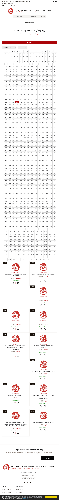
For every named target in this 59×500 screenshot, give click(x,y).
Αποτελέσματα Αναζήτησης (32, 34)
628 (32, 160)
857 (51, 201)
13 (39, 51)
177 (21, 79)
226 (47, 87)
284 (54, 97)
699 (36, 173)
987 (13, 226)
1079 (41, 244)
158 (54, 74)
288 (17, 99)
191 (21, 82)
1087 (23, 247)
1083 (6, 247)
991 (28, 226)
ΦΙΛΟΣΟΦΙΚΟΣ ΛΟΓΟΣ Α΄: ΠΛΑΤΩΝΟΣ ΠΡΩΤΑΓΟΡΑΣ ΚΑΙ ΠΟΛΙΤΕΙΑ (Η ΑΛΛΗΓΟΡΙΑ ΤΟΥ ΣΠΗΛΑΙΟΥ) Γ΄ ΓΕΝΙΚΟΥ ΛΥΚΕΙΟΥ (15, 410)
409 (51, 120)
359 (21, 112)
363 (36, 112)
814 (47, 193)
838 (32, 198)
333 (28, 107)
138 (32, 71)
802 (54, 191)
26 (27, 54)
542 (25, 145)
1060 (10, 241)
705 (6, 175)
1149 (35, 259)
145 (6, 74)
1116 (45, 252)
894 (32, 208)
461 (36, 130)
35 (55, 54)
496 (10, 137)
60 (27, 59)
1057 (50, 239)
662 (54, 165)
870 (47, 203)
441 (13, 127)
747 (6, 183)
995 (43, 226)
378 (39, 115)
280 (39, 97)
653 (21, 165)
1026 (19, 234)
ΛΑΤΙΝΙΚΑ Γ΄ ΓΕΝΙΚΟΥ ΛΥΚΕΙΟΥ (15, 380)
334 (32, 107)
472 (25, 132)
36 (5, 56)
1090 (36, 247)
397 (6, 120)
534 (47, 142)
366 (47, 112)
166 (32, 76)
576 (47, 150)
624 (17, 160)
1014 (19, 231)
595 (13, 155)
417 (28, 122)
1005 (32, 229)
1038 (19, 236)
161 (13, 76)
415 (21, 122)
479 (51, 132)
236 (32, 89)
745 (51, 181)
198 (47, 82)
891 (21, 208)
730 (47, 178)
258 (10, 94)
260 (17, 94)
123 (28, 69)
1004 (28, 229)
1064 (28, 241)
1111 (23, 252)
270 (54, 94)
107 (21, 66)
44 (30, 56)
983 (51, 224)
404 (32, 120)
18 (55, 51)
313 (6, 104)
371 (13, 115)
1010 (54, 229)
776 (10, 188)
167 (36, 76)
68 (52, 59)
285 (6, 99)
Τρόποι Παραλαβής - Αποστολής (7, 481)
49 (45, 56)
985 (6, 226)
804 (10, 193)
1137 (32, 257)
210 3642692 (15, 1)
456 (17, 130)
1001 (14, 229)
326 (54, 104)
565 (6, 150)
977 (28, 224)
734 (10, 181)
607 (6, 158)
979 (36, 224)
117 (6, 69)
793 (21, 191)
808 (25, 193)
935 (28, 216)
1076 (28, 244)
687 (43, 170)
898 (47, 208)
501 (28, 137)
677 (6, 170)
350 (39, 109)
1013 (15, 231)
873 (6, 206)
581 (13, 153)
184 (47, 79)
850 (25, 201)
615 (36, 158)
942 (54, 216)
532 (39, 142)
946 (17, 219)
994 (39, 226)
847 (13, 201)
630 (39, 160)
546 (39, 145)
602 (39, 155)
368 (54, 112)
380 (47, 115)
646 (47, 163)
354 (54, 109)
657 (36, 165)
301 (13, 102)
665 (13, 168)
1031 (41, 234)
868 (39, 203)
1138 (36, 257)
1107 (6, 252)
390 (32, 117)
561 (43, 148)
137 (28, 71)
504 (39, 137)
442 (17, 127)
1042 (36, 236)
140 (39, 71)
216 (10, 87)
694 (17, 173)
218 (17, 87)
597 (21, 155)
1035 (6, 236)
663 (6, 168)
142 (47, 71)
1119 (6, 254)
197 (43, 82)
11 (33, 51)
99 (43, 64)
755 (36, 183)
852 (32, 201)
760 (54, 183)
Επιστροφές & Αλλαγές (7, 487)
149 (21, 74)
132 (10, 71)
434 (39, 125)
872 (54, 203)
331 (21, 107)
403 (28, 120)
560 (39, 148)
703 (51, 173)
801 (51, 191)
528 (25, 142)
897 (43, 208)
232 (17, 89)
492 (47, 135)
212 (47, 84)
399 (13, 120)
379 (43, 115)
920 (25, 214)
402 (25, 120)
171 (51, 76)
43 (27, 56)
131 (6, 71)
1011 (6, 231)
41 (21, 56)
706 (10, 175)
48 (42, 56)
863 (21, 203)
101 (50, 64)
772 (47, 186)
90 (15, 64)
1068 (45, 241)
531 (36, 142)
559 (36, 148)
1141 (50, 257)
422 (47, 122)
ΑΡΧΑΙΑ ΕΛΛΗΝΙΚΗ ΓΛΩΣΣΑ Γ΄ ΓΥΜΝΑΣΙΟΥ (15, 327)
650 (10, 165)
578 (54, 150)
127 (43, 69)
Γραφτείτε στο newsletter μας (29, 437)
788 (54, 188)
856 (47, 201)
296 (47, 99)
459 (28, 130)
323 (43, 104)
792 (17, 191)
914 (54, 211)
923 (36, 214)
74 (17, 61)
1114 (36, 252)
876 (17, 206)
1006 (36, 229)
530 (32, 142)
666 (17, 168)
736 (17, 181)
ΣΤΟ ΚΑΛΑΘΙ (18, 283)
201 (6, 84)
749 (13, 183)
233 (21, 89)
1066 (36, 241)
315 (13, 104)
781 (28, 188)
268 (47, 94)
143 (51, 71)
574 (39, 150)
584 (25, 153)
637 (13, 163)
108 (25, 66)
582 (17, 153)
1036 (10, 236)
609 (13, 158)
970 (54, 221)
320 (32, 104)
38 (11, 56)
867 (36, 203)
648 (54, 163)
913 (51, 211)
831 (6, 198)
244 (10, 92)
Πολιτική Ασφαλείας (7, 484)
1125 (32, 254)
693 (13, 173)
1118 (54, 252)
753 (28, 183)
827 (43, 196)
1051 (23, 239)
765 (21, 186)
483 (13, 135)
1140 (45, 257)
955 (51, 219)
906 (25, 211)
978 (32, 224)
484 (17, 135)
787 (51, 188)
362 (32, 112)
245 (13, 92)
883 (43, 206)
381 (51, 115)
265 (36, 94)
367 (51, 112)
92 (21, 64)
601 (36, 155)
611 (21, 158)
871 (51, 203)
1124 (28, 254)
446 (32, 127)
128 (47, 69)
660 (47, 165)
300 (10, 102)
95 (30, 64)
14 (42, 51)
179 (28, 79)
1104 (45, 249)
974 (17, 224)
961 (21, 221)
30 (39, 54)
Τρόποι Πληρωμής (6, 477)
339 (51, 107)
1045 (50, 236)
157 (51, 74)
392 (39, 117)
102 (54, 64)
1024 (10, 234)
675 (51, 168)
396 (54, 117)
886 (54, 206)
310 (47, 102)
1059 (6, 241)
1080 (45, 244)
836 (25, 198)
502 (32, 137)
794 (25, 191)
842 (47, 198)
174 (10, 79)
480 (54, 132)
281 (43, 97)
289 (21, 99)
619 (51, 158)
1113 (32, 252)
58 (21, 59)
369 (6, 115)
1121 (15, 254)
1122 (19, 254)
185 (51, 79)
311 (51, 102)
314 (10, 104)
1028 (28, 234)
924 (39, 214)
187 (6, 82)
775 (6, 188)
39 (14, 56)
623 (13, 160)
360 (25, 112)
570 (25, 150)
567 (13, 150)
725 (28, 178)
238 (39, 89)
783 (36, 188)
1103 (41, 249)
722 (17, 178)
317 (21, 104)
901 (6, 211)
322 (39, 104)
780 (25, 188)
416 (25, 122)
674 (47, 168)
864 (25, 203)
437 (51, 125)
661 (51, 165)
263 (28, 94)
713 (36, 175)
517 (36, 140)
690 (54, 170)
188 (10, 82)
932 (17, 216)
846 (10, 201)
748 (10, 183)
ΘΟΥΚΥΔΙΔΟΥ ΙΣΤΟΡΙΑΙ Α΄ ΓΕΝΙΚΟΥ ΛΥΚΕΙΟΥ (43, 355)
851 (28, 201)
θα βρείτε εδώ (18, 498)
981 (43, 224)
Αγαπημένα (53, 1)
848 (17, 201)
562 (47, 148)
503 (36, 137)
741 (36, 181)
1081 (50, 244)
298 (54, 99)
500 (25, 137)
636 (10, 163)
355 (6, 112)
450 (47, 127)
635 (6, 163)
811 (36, 193)
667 (21, 168)
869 (43, 203)
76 (24, 61)
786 (47, 188)
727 (36, 178)
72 (11, 61)
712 (32, 175)
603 (43, 155)
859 (6, 203)
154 (39, 74)
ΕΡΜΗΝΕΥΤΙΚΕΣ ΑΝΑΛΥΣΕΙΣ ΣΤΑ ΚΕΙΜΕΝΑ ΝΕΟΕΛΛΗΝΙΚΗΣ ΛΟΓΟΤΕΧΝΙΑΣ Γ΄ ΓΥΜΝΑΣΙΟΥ (43, 328)
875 (13, 206)
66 (45, 59)
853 (36, 201)
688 (47, 170)
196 (39, 82)
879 (28, 206)
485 (21, 135)
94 (27, 64)
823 (28, 196)
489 (36, 135)
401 (21, 120)
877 (21, 206)
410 (54, 120)
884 (47, 206)
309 (43, 102)
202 (10, 84)
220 (25, 87)
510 (10, 140)
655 (28, 165)
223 (36, 87)
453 (6, 130)
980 (39, 224)
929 (6, 216)
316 (17, 104)
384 (10, 117)
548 (47, 145)
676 (54, 168)
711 (28, 175)
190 (17, 82)
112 (39, 66)
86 (55, 61)
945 (13, 219)
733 (6, 181)
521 (51, 140)
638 (17, 163)
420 (39, 122)
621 (6, 160)
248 (25, 92)
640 (25, 163)
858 (54, 201)
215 (6, 87)
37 (8, 56)
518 (39, 140)
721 (13, 178)
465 (51, 130)
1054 (36, 239)
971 (6, 224)
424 (54, 122)
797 (36, 191)
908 (32, 211)
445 (28, 127)
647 (51, 163)
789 (6, 191)
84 (49, 61)
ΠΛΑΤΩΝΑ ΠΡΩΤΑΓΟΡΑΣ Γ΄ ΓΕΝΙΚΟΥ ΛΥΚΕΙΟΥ (15, 355)
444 (25, 127)
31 (42, 54)
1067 (41, 241)
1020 (45, 231)
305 (28, 102)
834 (17, 198)
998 (54, 226)
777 (13, 188)
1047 (6, 239)
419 (36, 122)
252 (39, 92)
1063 (23, 241)
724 (25, 178)
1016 (28, 231)
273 (13, 97)
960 (17, 221)
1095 (6, 249)
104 (10, 66)
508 (54, 137)
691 (6, 173)
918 (17, 214)
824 (32, 196)
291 (28, 99)
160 (10, 76)
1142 (54, 257)
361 (28, 112)
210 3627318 (6, 1)
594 (10, 155)
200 (54, 82)
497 (13, 137)
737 (21, 181)
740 (32, 181)
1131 (6, 257)
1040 (28, 236)
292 (32, 99)
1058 (54, 239)
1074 (19, 244)
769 (36, 186)
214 (54, 84)
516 (32, 140)
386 (17, 117)
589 (43, 153)
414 (17, 122)
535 (51, 142)
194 (32, 82)
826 (39, 196)
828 (47, 196)
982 (47, 224)
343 (13, 109)
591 (51, 153)
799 (43, 191)
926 (47, 214)
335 (36, 107)
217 (13, 87)
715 (43, 175)
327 (6, 107)
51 (52, 56)
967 (43, 221)
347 (28, 109)
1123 (23, 254)
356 (10, 112)
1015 (23, 231)
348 (32, 109)
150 (25, 74)
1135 (23, 257)
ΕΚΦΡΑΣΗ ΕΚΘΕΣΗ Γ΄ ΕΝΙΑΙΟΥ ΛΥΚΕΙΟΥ (16, 300)
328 (10, 107)
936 (32, 216)
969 (51, 221)
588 (39, 153)
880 (32, 206)
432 (32, 125)
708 (17, 175)
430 (25, 125)
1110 (19, 252)
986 (10, 226)
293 (36, 99)
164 (25, 76)
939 (43, 216)
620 (54, 158)
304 (25, 102)
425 (6, 125)
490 (39, 135)
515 (28, 140)
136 (25, 71)
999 (6, 229)
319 (28, 104)
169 (43, 76)
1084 (10, 247)
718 (54, 175)
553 (13, 148)
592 (54, 153)
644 (39, 163)
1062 (19, 241)
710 (25, 175)
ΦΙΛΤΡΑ (29, 43)
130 (54, 69)
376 (32, 115)
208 (32, 84)
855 (43, 201)
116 (54, 66)
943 (6, 219)
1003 (23, 229)
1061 (15, 241)
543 (28, 145)
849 (21, 201)
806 (17, 193)
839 (36, 198)
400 (17, 120)
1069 (50, 241)
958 (10, 221)
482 (10, 135)
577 (51, 150)
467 (6, 132)
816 (54, 193)
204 (17, 84)
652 (17, 165)
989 (21, 226)
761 (6, 186)
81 (39, 61)
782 (32, 188)
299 (6, 102)
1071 (6, 244)
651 (13, 165)
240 (47, 89)
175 (13, 79)
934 (25, 216)
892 (25, 208)
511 (13, 140)
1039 (23, 236)
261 (21, 94)
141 (43, 71)
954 (47, 219)
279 (36, 97)
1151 (44, 259)
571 (28, 150)
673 (43, 168)
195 (36, 82)
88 (9, 64)
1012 (10, 231)
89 (12, 64)
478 (47, 132)
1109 (15, 252)
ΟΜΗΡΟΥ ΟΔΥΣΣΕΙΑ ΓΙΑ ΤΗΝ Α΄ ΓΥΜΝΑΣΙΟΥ (43, 275)
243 (6, 92)
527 (21, 142)
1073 (15, 244)
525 (13, 142)
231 (13, 89)
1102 (36, 249)
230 (10, 89)
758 (47, 183)
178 (25, 79)
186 (54, 79)
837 (28, 198)
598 (25, 155)
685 (36, 170)
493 (51, 135)
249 (28, 92)
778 (17, 188)
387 (21, 117)
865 (28, 203)
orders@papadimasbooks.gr (26, 1)
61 (30, 59)
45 (33, 56)
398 (10, 120)
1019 (41, 231)
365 (43, 112)
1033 (50, 234)
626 (25, 160)
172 (54, 76)
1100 (28, 249)
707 (13, 175)
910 (39, 211)
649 (6, 165)
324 (47, 104)
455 (13, 130)
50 (49, 56)
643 (36, 163)
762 (10, 186)
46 (36, 56)
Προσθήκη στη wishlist (14, 283)
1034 (54, 234)
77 (27, 61)
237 (36, 89)
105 (13, 66)
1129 (50, 254)
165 (28, 76)
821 (21, 196)
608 (10, 158)
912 (47, 211)
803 (6, 193)
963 (28, 221)
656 (32, 165)
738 (25, 181)
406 (39, 120)
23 (17, 54)
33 (49, 54)
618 (47, 158)
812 (39, 193)
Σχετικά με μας (19, 477)
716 (47, 175)
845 (6, 201)
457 (21, 130)
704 (54, 173)
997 (51, 226)
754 (32, 183)
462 (39, 130)
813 (43, 193)
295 (43, 99)
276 (25, 97)
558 (32, 148)
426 (10, 125)
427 (13, 125)
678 (10, 170)
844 (54, 198)
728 (39, 178)
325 (51, 104)
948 (25, 219)
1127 (41, 254)
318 (25, 104)
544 (32, 145)
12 (36, 51)
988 (17, 226)
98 (40, 64)
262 (25, 94)
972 (10, 224)
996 (47, 226)
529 (28, 142)
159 (6, 76)
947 (21, 219)
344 (17, 109)
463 (43, 130)
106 (17, 66)
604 (47, 155)
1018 (36, 231)
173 (6, 79)
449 (43, 127)
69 (55, 59)
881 (36, 206)
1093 (50, 247)
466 (54, 130)
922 (32, 214)
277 (28, 97)
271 (6, 97)
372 (17, 115)
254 (47, 92)
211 (43, 84)
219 (21, 87)
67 (49, 59)
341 (6, 109)
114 (47, 66)
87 (6, 64)
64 (39, 59)
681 (21, 170)
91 (18, 64)
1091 (41, 247)
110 (32, 66)
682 (25, 170)
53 (5, 59)
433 (36, 125)
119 (13, 69)
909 (36, 211)
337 (43, 107)
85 (52, 61)
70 (5, 61)
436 (47, 125)
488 (32, 135)
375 (28, 115)
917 (13, 214)
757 (43, 183)
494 (54, 135)
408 (47, 120)
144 (54, 71)
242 (54, 89)
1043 (41, 236)
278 (32, 97)
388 (25, 117)
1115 (41, 252)
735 (13, 181)
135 (21, 71)
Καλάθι (56, 1)
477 (43, 132)
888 (10, 208)
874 (10, 206)
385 (13, 117)
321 (36, 104)
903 (13, 211)
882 (39, 206)
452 (54, 127)
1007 (41, 229)
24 (21, 54)
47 (39, 56)
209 (36, 84)
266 (39, 94)
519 (43, 140)
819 (13, 196)
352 (47, 109)
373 (21, 115)
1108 (10, 252)
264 (32, 94)
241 (51, 89)
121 (21, 69)
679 (13, 170)
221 (28, 87)
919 (21, 214)
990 (25, 226)
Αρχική (21, 34)
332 (25, 107)
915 (6, 214)
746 (54, 181)
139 (36, 71)
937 (36, 216)
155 (43, 74)
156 (47, 74)
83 (45, 61)
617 (43, 158)
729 (43, 178)
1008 (45, 229)
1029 (32, 234)
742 (39, 181)
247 (21, 92)
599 (28, 155)
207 (28, 84)
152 (32, 74)
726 (32, 178)
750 (17, 183)
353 (51, 109)
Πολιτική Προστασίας (21, 483)
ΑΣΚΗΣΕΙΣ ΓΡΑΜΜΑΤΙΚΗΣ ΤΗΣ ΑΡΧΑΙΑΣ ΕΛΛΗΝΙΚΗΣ (15, 275)
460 (32, 130)
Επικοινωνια (19, 486)
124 (32, 69)
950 (32, 219)
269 (51, 94)
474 (32, 132)
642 (32, 163)
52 (55, 56)
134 (17, 71)
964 (32, 221)
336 (39, 107)
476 (39, 132)
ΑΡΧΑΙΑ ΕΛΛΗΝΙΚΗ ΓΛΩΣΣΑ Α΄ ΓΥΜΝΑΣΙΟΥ (43, 301)
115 (51, 66)
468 (10, 132)
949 (28, 219)
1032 (45, 234)
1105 (50, 249)
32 (45, 54)
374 (25, 115)
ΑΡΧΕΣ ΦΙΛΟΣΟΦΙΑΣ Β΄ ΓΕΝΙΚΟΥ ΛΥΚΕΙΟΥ (43, 408)
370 (10, 115)
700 (39, 173)
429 (21, 125)
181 (36, 79)
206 (25, 84)
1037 (15, 236)
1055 (41, 239)
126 (39, 69)
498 (17, 137)
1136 (28, 257)
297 (51, 99)
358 (17, 112)
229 (6, 89)
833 (13, 198)
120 (17, 69)
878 (25, 206)
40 (17, 56)
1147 (27, 259)
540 (17, 145)
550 (54, 145)
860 (10, 203)
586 (32, 153)
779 (21, 188)
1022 (54, 231)
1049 (15, 239)
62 (33, 59)
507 (51, 137)
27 (30, 54)
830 (54, 196)
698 (32, 173)
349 (36, 109)
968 (47, 221)
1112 (28, 252)
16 (49, 51)
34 (52, 54)
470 (17, 132)
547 (43, 145)
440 (10, 127)
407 (43, 120)
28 (33, 54)
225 (43, 87)
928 (54, 214)
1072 (10, 244)
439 (6, 127)
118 (10, 69)
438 (54, 125)
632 (47, 160)
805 (13, 193)
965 (36, 221)
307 (36, 102)
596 (17, 155)
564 (54, 148)
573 (36, 150)
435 (43, 125)
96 (34, 64)
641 (28, 163)
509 (6, 140)
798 (39, 191)
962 (25, 221)
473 (28, 132)
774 (54, 186)
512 (17, 140)
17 (52, 51)
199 (51, 82)
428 (17, 125)
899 (51, 208)
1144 (14, 259)
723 (21, 178)
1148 (31, 259)
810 (32, 193)
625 (21, 160)
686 (39, 170)
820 (17, 196)
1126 (36, 254)
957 (6, 221)
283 (51, 97)
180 (32, 79)
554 (17, 148)
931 (13, 216)
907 (28, 211)
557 (28, 148)
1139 (41, 257)
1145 (18, 259)
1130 (54, 254)
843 (51, 198)
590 (47, 153)
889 (13, 208)
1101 (32, 249)
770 (39, 186)
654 (25, 165)
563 (51, 148)
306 (32, 102)
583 (21, 153)
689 (51, 170)
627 (28, 160)
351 (43, 109)
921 (28, 214)
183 (43, 79)
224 (39, 87)
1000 (10, 229)
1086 (19, 247)
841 (43, 198)
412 (10, 122)
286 (10, 99)
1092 (45, 247)
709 (21, 175)
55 (11, 59)
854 (39, 201)
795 (28, 191)
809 (28, 193)
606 (54, 155)
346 (25, 109)
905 (21, 211)
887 (6, 208)
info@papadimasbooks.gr (28, 463)
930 (10, 216)
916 (10, 214)
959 (13, 221)
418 (32, 122)
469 (13, 132)
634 (54, 160)
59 (24, 59)
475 (36, 132)
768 (32, 186)
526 (17, 142)
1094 (54, 247)
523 (6, 142)
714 (39, 175)
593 (6, 155)
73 (14, 61)
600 (32, 155)
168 (39, 76)
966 (39, 221)
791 (13, 191)
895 (36, 208)
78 (30, 61)
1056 (45, 239)
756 (39, 183)
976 (25, 224)
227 (51, 87)
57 (17, 59)
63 (36, 59)
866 (32, 203)
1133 (15, 257)
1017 (32, 231)
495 (6, 137)
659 (43, 165)
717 (51, 175)
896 (39, 208)
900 (54, 208)
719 (6, 178)
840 (39, 198)
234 (25, 89)
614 (32, 158)
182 (39, 79)
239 (43, 89)
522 (54, 140)
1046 (54, 236)
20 (8, 54)
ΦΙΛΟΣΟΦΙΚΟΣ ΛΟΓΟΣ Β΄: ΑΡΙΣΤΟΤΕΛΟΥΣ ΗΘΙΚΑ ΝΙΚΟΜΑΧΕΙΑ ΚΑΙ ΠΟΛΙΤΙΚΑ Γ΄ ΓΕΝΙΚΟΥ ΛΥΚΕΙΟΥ (43, 381)
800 (47, 191)
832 (10, 198)
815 (51, 193)
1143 (9, 259)
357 (13, 112)
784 (39, 188)
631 (43, 160)
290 (25, 99)
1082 (54, 244)
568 (17, 150)
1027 (23, 234)
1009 (49, 229)
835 (21, 198)
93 (24, 64)
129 (51, 69)
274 (17, 97)
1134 (19, 257)
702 (47, 173)
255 (51, 92)
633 (51, 160)
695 (21, 173)
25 (24, 54)
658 (39, 165)
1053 (32, 239)
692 (10, 173)
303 (21, 102)
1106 (54, 249)
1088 (28, 247)
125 (36, 69)
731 (51, 178)
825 (36, 196)
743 (43, 181)
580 (10, 153)
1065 (32, 241)
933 (21, 216)
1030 (36, 234)
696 (25, 173)
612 (25, 158)
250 (32, 92)
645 (43, 163)
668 (25, 168)
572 (32, 150)
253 (43, 92)
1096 (10, 249)
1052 (28, 239)
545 (36, 145)
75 (21, 61)
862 (17, 203)
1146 (22, 259)
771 (43, 186)
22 (14, 54)
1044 (45, 236)
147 (13, 74)
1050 (19, 239)
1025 (15, 234)
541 (21, 145)
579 (6, 153)
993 (36, 226)
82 (42, 61)
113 (43, 66)
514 (25, 140)
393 (43, 117)
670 (32, 168)
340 (54, 107)
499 (21, 137)
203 (13, 84)
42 (24, 56)
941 (51, 216)
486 (25, 135)
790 (10, 191)
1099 (23, 249)
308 (39, 102)
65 (42, 59)
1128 (45, 254)
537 (6, 145)
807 (21, 193)
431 (28, 125)
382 (54, 115)
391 (36, 117)
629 (36, 160)
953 (43, 219)
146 (10, 74)
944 (10, 219)
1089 (32, 247)
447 (36, 127)
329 (13, 107)
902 (10, 211)
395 (51, 117)
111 (36, 66)
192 (25, 82)
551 (6, 148)
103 (6, 66)
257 (6, 94)
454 (10, 130)
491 (43, 135)
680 (17, 170)
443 (21, 127)
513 (21, 140)
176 (17, 79)
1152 (48, 259)
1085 (15, 247)
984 (54, 224)
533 (43, 142)
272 (10, 97)
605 (51, 155)
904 (17, 211)
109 (28, 66)
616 (39, 158)
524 (10, 142)
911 (43, 211)
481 (6, 135)
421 (43, 122)
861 (13, 203)
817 (6, 196)
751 (21, 183)
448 (39, 127)
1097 (15, 249)
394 (47, 117)
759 (51, 183)
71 (8, 61)
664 (10, 168)
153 (36, 74)
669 (28, 168)
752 (25, 183)
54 (8, 59)
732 (54, 178)
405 (36, 120)
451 (51, 127)
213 (51, 84)
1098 (19, 249)
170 (47, 76)
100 (47, 64)
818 (10, 196)
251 (36, 92)
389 (28, 117)
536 (54, 142)
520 (47, 140)
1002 (19, 229)
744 (47, 181)
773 (51, 186)
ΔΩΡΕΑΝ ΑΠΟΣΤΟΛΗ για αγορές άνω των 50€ (13, 5)
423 (51, 122)
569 (21, 150)
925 (43, 214)
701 (43, 173)
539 (13, 145)
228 (54, 87)
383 (6, 117)
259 (13, 94)
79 (33, 61)
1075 (23, 244)
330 (17, 107)
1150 (40, 259)
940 (47, 216)
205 (21, 84)
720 (10, 178)
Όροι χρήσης (19, 480)
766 (25, 186)
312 (54, 102)
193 (28, 82)
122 (25, 69)
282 (47, 97)
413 (13, 122)
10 (30, 51)
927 (51, 214)
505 (43, 137)
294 (39, 99)
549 (51, 145)
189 (13, 82)
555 (21, 148)
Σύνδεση (49, 1)
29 (36, 54)
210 (39, 84)
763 (13, 186)
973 (13, 224)
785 (43, 188)
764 (17, 186)
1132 (10, 257)
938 (39, 216)
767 (28, 186)
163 (21, 76)
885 (51, 206)
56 (14, 59)
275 (21, 97)
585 (28, 153)
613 (28, 158)
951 (36, 219)
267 (43, 94)
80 (36, 61)
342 (10, 109)
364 (39, 112)
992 (32, 226)
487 (28, 135)
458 (25, 130)
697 (28, 173)
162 (17, 76)
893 (28, 208)
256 (54, 92)
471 (21, 132)
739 (28, 181)
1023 (6, 234)
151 (28, 74)
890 (17, 208)
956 (54, 219)
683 (28, 170)
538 (10, 145)
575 (43, 150)
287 (13, 99)
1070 (54, 241)
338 (47, 107)
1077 (32, 244)
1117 (50, 252)
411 (6, 122)
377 (36, 115)
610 (17, 158)
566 (10, 150)
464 (47, 130)
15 (45, 51)
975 (21, 224)
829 (51, 196)
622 (10, 160)
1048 (10, 239)
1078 (36, 244)
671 (36, 168)
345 (21, 109)
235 (28, 89)
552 (10, 148)
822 (25, 196)
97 (37, 64)
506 (47, 137)
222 (32, 87)
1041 (32, 236)
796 (32, 191)
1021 (50, 231)
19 (5, 54)
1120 (10, 254)
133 (13, 71)
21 (11, 54)
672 (39, 168)
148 (17, 74)
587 (36, 153)
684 (32, 170)
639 (21, 163)
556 (25, 148)
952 (39, 219)
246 (17, 92)
